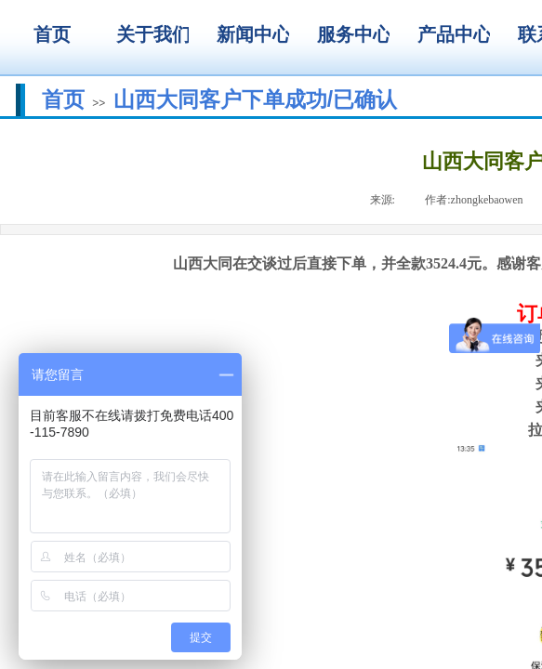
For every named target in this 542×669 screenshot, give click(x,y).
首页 (63, 99)
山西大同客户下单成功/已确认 (255, 99)
